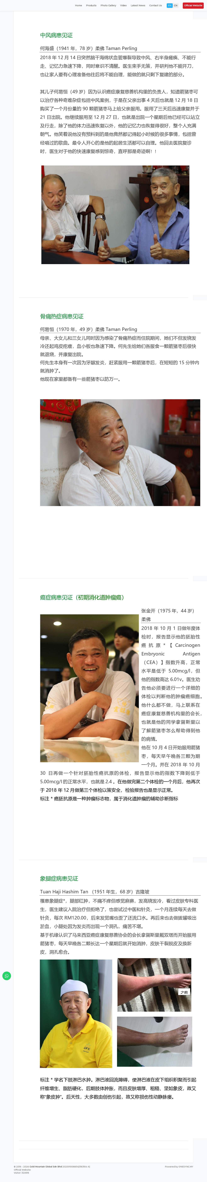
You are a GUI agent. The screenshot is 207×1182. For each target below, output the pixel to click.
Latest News (138, 5)
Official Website (193, 5)
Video (123, 5)
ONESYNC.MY (186, 1166)
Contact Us (155, 5)
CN (175, 5)
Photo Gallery (108, 5)
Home (78, 5)
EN (169, 5)
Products (91, 5)
